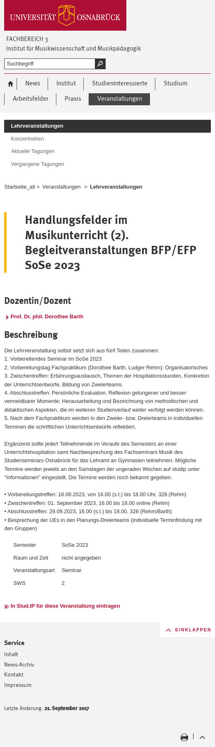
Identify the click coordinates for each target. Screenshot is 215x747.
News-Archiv (19, 664)
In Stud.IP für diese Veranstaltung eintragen (65, 606)
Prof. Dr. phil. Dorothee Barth (46, 316)
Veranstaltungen (61, 187)
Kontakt (14, 674)
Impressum (17, 684)
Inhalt (11, 653)
